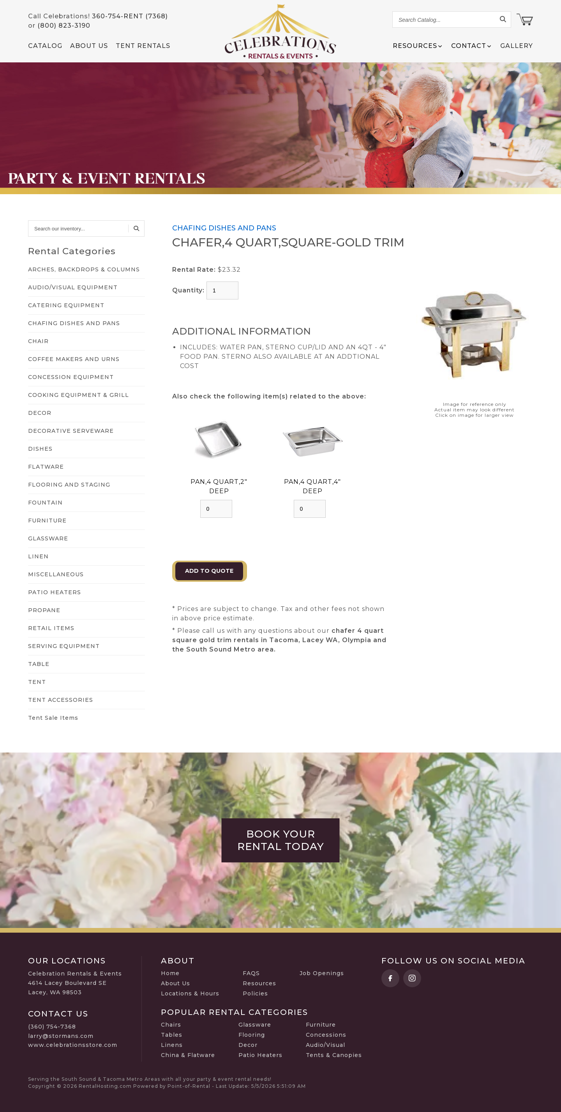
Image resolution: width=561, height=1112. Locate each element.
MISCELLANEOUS (56, 574)
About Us (89, 46)
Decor (248, 1044)
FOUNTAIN (45, 502)
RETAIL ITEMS (51, 628)
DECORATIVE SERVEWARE (71, 430)
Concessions (326, 1034)
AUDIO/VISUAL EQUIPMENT (73, 287)
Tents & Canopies (334, 1055)
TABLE (38, 664)
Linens (172, 1044)
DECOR (39, 412)
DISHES (40, 448)
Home (170, 973)
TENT (37, 681)
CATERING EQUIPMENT (66, 305)
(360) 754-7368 (52, 1026)
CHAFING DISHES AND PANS (74, 323)
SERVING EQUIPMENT (64, 646)
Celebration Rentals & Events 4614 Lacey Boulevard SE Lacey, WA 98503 (75, 983)
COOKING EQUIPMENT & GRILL (78, 394)
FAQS (251, 973)
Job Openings (322, 973)
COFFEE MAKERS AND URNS (74, 359)
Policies (255, 993)
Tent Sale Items (53, 717)
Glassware (254, 1024)
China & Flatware (188, 1055)
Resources (259, 983)
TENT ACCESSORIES (60, 699)
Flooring (251, 1034)
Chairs (171, 1024)
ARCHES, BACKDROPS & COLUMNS (84, 269)
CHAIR (38, 341)
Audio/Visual (325, 1044)
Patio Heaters (260, 1055)
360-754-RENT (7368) (130, 16)
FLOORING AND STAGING (69, 484)
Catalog (45, 46)
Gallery (516, 46)
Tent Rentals (143, 46)
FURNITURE (47, 520)
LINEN (38, 556)
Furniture (321, 1024)
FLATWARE (46, 466)
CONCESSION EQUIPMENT (71, 377)
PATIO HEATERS (54, 592)
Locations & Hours (190, 993)
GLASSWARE (48, 538)
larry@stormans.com (61, 1035)
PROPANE (44, 610)
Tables (171, 1034)
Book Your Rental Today (280, 840)
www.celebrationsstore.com (72, 1044)
